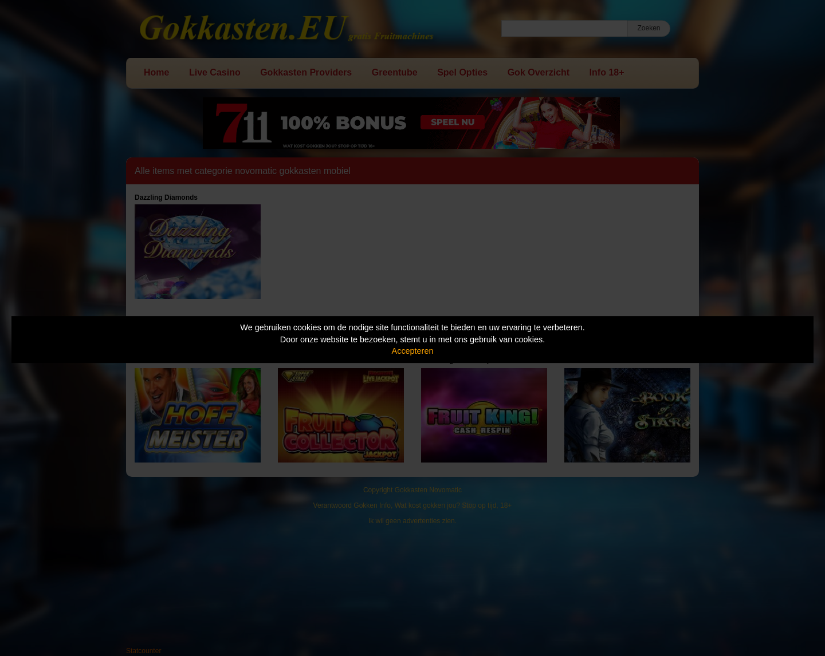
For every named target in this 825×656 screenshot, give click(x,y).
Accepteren (413, 350)
